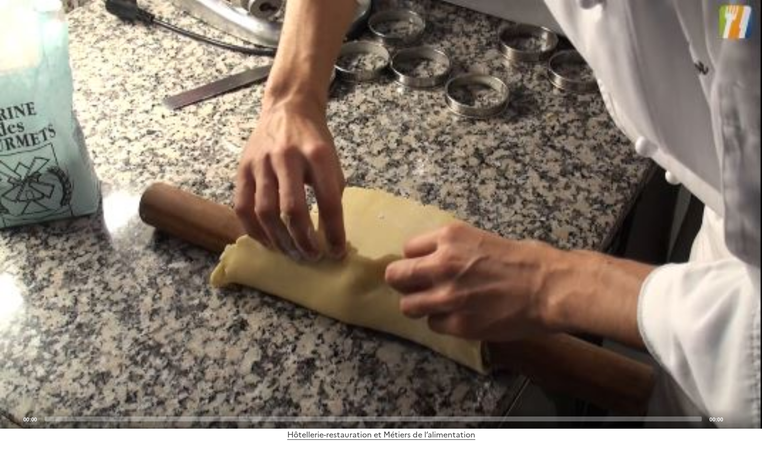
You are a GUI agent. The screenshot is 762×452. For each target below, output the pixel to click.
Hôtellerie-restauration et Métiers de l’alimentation (381, 434)
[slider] (373, 419)
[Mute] (733, 418)
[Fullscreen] (749, 418)
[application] (381, 214)
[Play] (381, 214)
